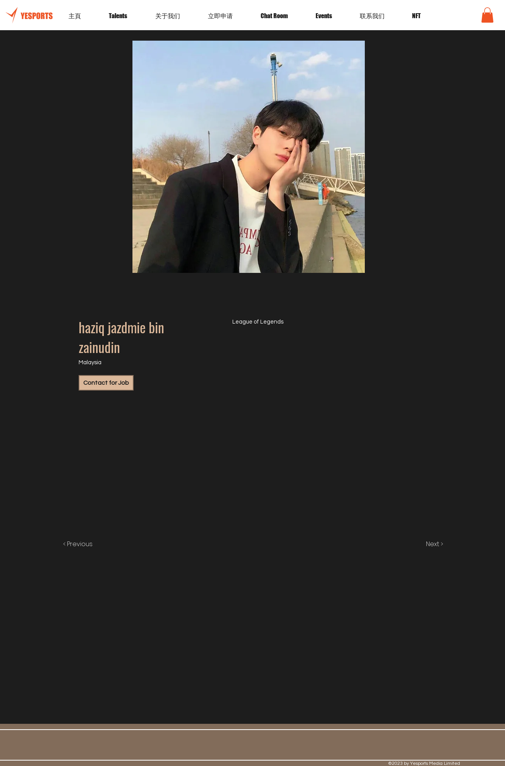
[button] (332, 16)
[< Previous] (85, 544)
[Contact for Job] (106, 383)
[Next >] (426, 544)
